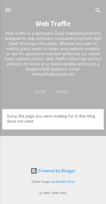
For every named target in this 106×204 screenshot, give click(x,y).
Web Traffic (53, 24)
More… (64, 91)
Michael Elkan (65, 182)
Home (40, 91)
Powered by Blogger (53, 170)
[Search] (98, 11)
